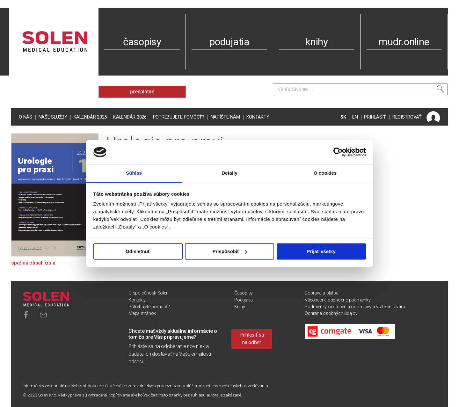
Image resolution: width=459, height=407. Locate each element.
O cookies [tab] (325, 173)
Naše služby (53, 117)
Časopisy (243, 293)
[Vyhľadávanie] (360, 89)
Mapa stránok (142, 313)
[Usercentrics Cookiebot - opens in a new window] (338, 152)
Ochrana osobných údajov (331, 313)
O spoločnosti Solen (148, 293)
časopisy (142, 42)
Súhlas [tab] (134, 173)
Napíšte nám (225, 117)
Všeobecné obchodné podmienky (337, 300)
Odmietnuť (138, 251)
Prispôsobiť (229, 251)
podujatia (229, 42)
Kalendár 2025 (90, 117)
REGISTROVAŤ (407, 117)
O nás (25, 117)
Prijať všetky (321, 251)
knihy (316, 42)
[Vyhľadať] (440, 88)
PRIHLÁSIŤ (375, 117)
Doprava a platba (321, 293)
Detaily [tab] (229, 173)
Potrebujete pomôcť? (178, 117)
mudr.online (404, 42)
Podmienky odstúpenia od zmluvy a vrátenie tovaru (355, 306)
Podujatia (243, 300)
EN (355, 117)
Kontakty (257, 117)
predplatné (142, 92)
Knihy (239, 306)
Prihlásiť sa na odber (251, 338)
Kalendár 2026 (130, 117)
